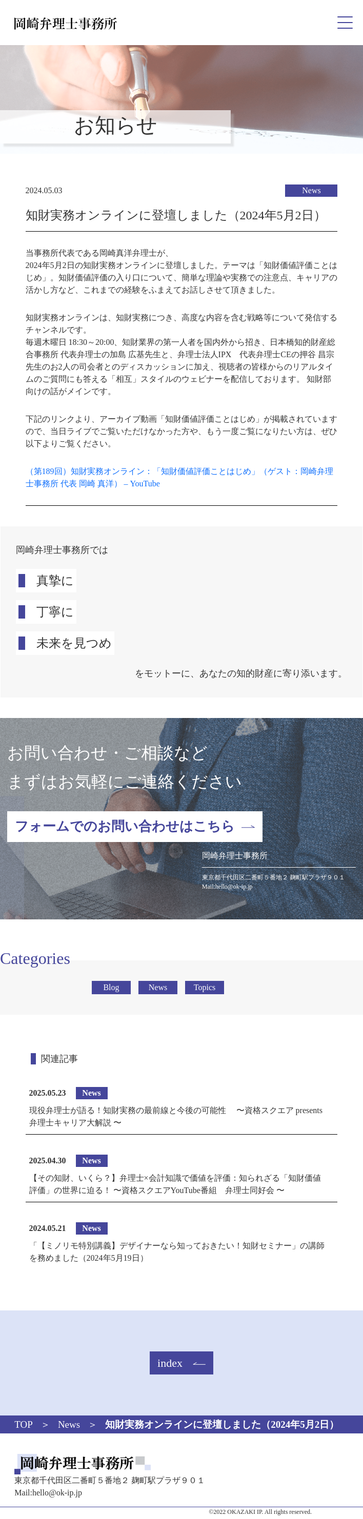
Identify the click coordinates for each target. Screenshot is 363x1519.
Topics (204, 987)
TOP (23, 1424)
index (170, 1363)
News (311, 190)
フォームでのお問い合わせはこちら (125, 826)
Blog (111, 987)
